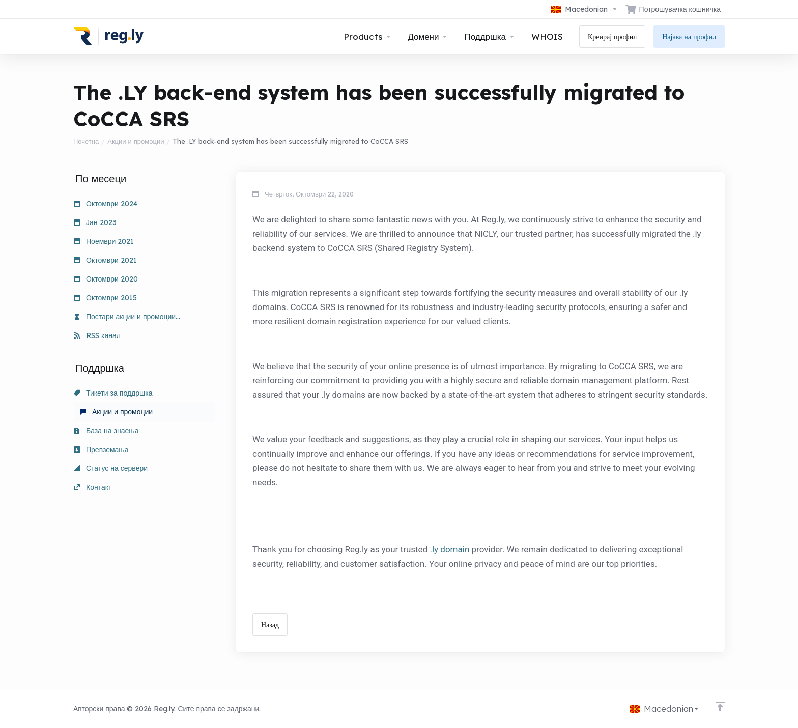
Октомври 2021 (105, 260)
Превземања (101, 449)
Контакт (92, 487)
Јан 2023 (95, 222)
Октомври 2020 (106, 279)
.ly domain (449, 549)
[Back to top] (720, 706)
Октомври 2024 (105, 203)
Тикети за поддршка (113, 393)
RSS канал (97, 335)
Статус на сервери (111, 468)
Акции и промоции (135, 141)
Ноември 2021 (104, 241)
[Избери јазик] (584, 9)
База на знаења (106, 430)
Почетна (86, 141)
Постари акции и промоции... (127, 316)
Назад (270, 624)
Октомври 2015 (105, 297)
